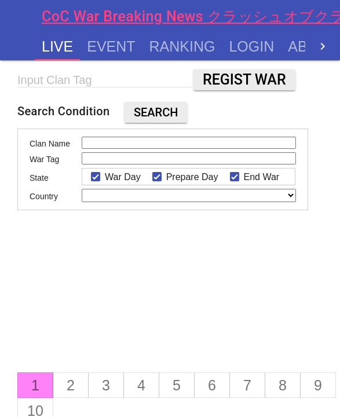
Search (156, 112)
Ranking (182, 46)
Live (57, 46)
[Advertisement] (122, 300)
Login (251, 46)
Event (111, 46)
